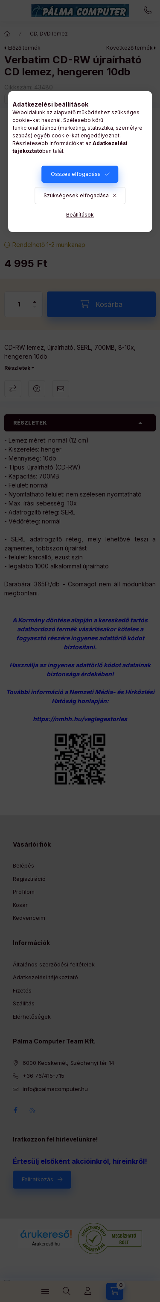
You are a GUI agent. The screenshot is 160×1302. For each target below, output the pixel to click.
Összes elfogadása (76, 174)
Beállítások (80, 214)
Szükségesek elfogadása (76, 195)
